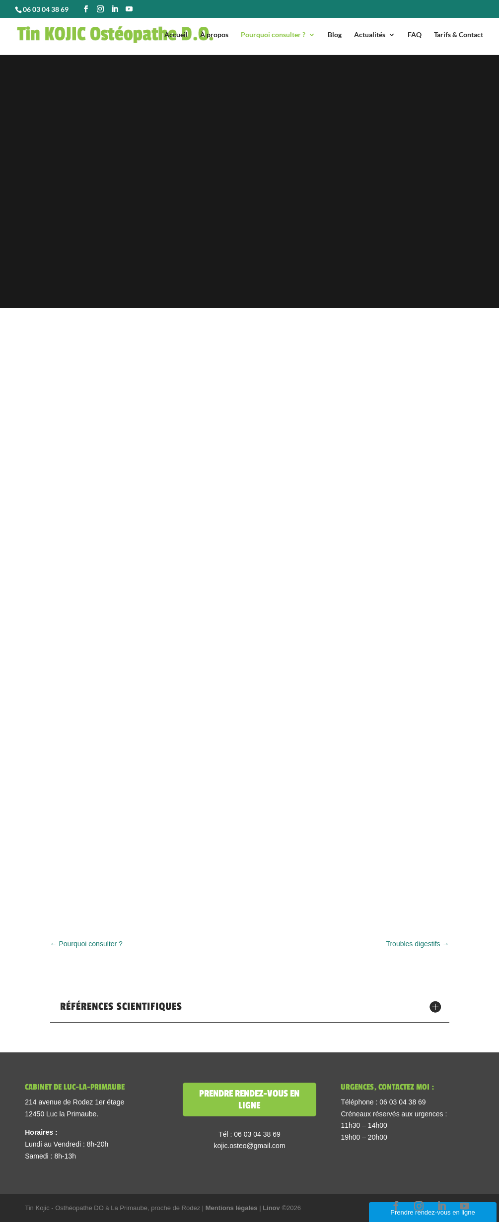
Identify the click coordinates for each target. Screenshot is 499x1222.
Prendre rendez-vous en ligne (249, 1099)
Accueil (176, 35)
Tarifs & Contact (458, 35)
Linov (271, 1208)
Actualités (369, 35)
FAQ (415, 35)
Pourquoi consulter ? (273, 35)
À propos (214, 35)
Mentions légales (232, 1208)
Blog (335, 35)
